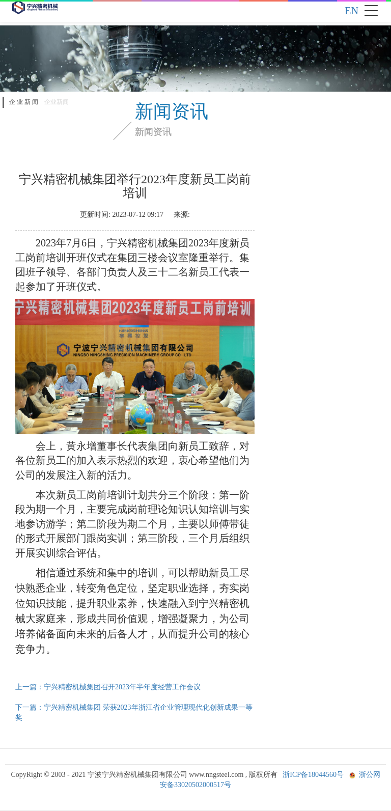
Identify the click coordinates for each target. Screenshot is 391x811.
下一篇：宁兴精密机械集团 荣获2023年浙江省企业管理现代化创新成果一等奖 (134, 712)
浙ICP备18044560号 (313, 774)
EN (351, 10)
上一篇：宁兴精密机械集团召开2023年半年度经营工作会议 (108, 687)
